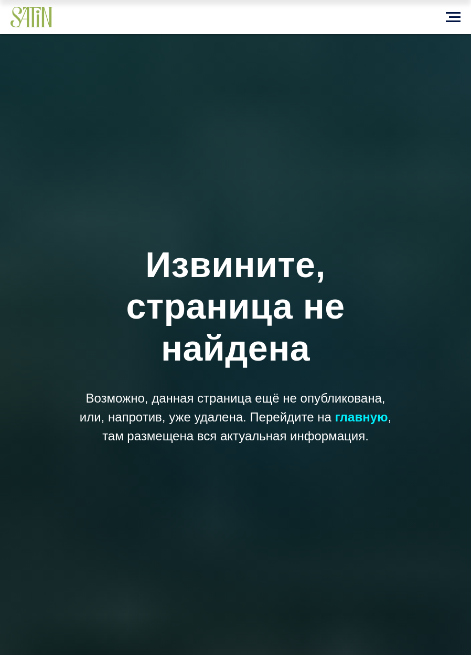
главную (361, 417)
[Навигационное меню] (453, 17)
